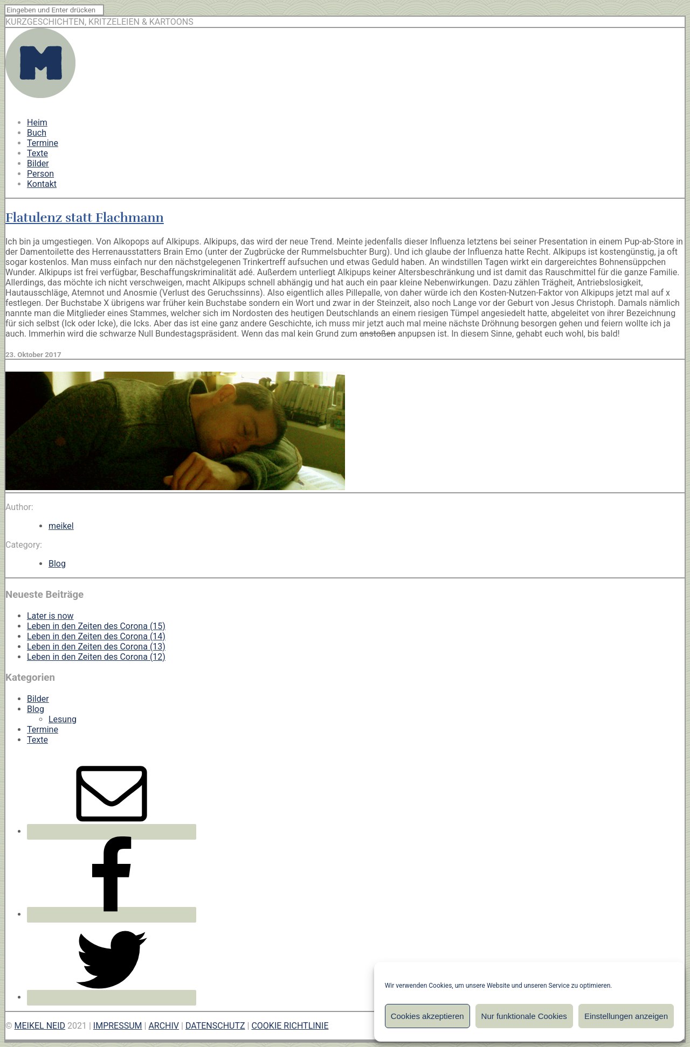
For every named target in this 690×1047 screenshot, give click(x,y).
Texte (37, 153)
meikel (61, 526)
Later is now (50, 616)
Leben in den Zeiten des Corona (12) (96, 657)
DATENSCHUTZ (215, 1026)
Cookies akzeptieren (427, 1016)
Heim (37, 122)
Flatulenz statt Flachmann (84, 218)
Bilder (38, 163)
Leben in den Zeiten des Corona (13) (96, 646)
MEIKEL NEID (40, 1026)
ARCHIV (163, 1026)
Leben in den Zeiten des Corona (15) (96, 626)
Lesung (63, 719)
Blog (57, 564)
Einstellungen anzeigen (626, 1016)
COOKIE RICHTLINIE (289, 1026)
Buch (36, 133)
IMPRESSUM (117, 1026)
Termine (42, 143)
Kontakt (42, 184)
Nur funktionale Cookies (524, 1016)
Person (40, 174)
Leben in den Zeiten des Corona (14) (96, 636)
